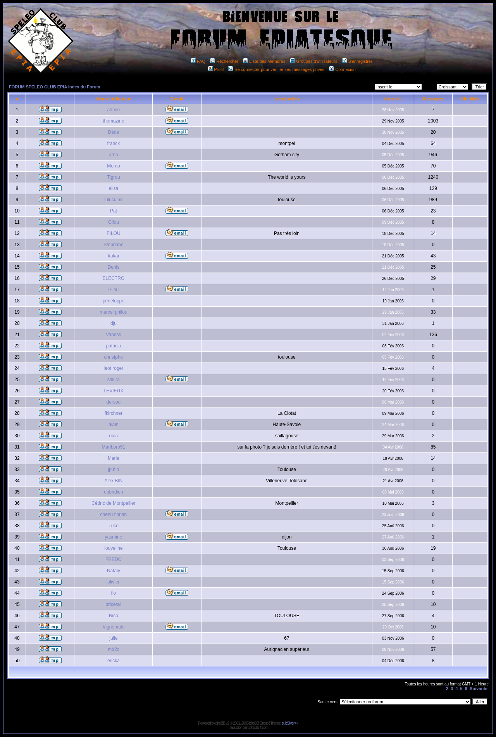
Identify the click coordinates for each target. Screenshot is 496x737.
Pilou (113, 289)
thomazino (113, 121)
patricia (113, 346)
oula (113, 435)
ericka (113, 660)
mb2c (113, 649)
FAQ (198, 61)
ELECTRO (114, 278)
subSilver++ (290, 723)
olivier (113, 582)
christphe (113, 357)
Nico (113, 615)
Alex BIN (114, 480)
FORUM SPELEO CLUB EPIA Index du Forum (54, 87)
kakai (113, 256)
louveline (113, 548)
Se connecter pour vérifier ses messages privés (276, 69)
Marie (113, 458)
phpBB (220, 723)
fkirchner (113, 413)
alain (113, 424)
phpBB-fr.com (258, 727)
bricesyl (114, 604)
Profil (216, 69)
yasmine (113, 537)
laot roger (114, 368)
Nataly (113, 570)
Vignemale (113, 627)
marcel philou (113, 312)
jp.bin (113, 469)
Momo (113, 166)
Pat (113, 211)
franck (113, 143)
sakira (113, 379)
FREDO (113, 559)
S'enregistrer (357, 61)
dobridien (113, 492)
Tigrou (113, 177)
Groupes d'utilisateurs (313, 61)
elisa (114, 188)
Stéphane (113, 244)
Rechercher (224, 61)
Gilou (113, 222)
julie (113, 638)
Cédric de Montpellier (113, 503)
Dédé (113, 132)
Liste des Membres (264, 61)
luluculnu (113, 199)
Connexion (342, 69)
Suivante (478, 688)
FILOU (113, 233)
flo (113, 593)
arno (113, 154)
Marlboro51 (114, 447)
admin (113, 109)
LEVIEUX (114, 391)
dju (113, 323)
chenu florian (113, 514)
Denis (114, 267)
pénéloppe (113, 301)
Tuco (113, 525)
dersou (114, 402)
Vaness (113, 334)
